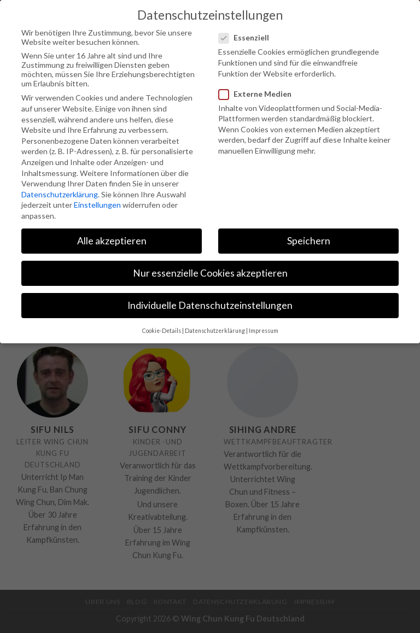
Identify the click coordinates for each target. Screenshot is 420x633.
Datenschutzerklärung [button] (215, 329)
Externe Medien (259, 92)
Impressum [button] (263, 329)
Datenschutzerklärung (59, 193)
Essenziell (248, 37)
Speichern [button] (308, 239)
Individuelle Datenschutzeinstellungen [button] (210, 304)
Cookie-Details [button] (161, 329)
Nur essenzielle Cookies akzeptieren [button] (210, 272)
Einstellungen (97, 204)
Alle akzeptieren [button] (112, 239)
